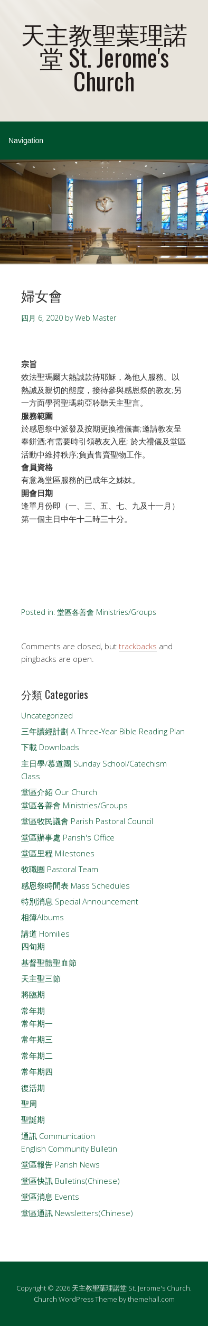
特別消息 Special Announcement (79, 901)
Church (45, 1299)
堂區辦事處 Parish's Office (68, 837)
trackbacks (138, 646)
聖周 (29, 1103)
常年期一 (37, 1023)
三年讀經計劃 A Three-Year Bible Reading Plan (103, 731)
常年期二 (37, 1055)
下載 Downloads (50, 747)
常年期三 (37, 1039)
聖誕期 (33, 1119)
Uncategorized (47, 715)
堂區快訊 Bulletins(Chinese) (70, 1180)
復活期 (33, 1087)
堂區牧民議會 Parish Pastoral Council (87, 821)
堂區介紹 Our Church (59, 792)
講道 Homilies (45, 933)
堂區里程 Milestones (57, 853)
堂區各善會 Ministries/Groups (106, 612)
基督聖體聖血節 (49, 962)
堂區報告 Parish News (60, 1164)
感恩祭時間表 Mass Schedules (75, 885)
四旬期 (33, 946)
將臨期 (33, 994)
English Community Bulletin (69, 1148)
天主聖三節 (41, 978)
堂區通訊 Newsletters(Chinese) (77, 1213)
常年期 (33, 1010)
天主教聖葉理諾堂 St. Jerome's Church (104, 56)
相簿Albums (42, 917)
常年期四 (37, 1071)
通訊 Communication (58, 1136)
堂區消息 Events (50, 1196)
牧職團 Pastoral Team (59, 869)
